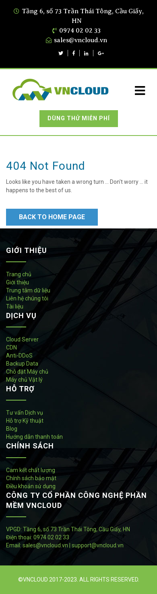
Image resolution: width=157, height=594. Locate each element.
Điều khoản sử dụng (31, 486)
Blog (11, 428)
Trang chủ (18, 274)
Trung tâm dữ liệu (28, 290)
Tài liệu (14, 306)
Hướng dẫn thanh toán (34, 437)
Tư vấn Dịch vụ (24, 412)
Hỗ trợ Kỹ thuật (24, 420)
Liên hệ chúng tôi (27, 298)
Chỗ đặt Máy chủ (27, 371)
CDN (11, 347)
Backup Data (22, 363)
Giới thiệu (17, 282)
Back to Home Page (52, 217)
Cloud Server (22, 339)
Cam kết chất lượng (30, 470)
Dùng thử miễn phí (79, 118)
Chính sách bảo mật (31, 478)
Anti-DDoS (19, 355)
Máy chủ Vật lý (24, 379)
